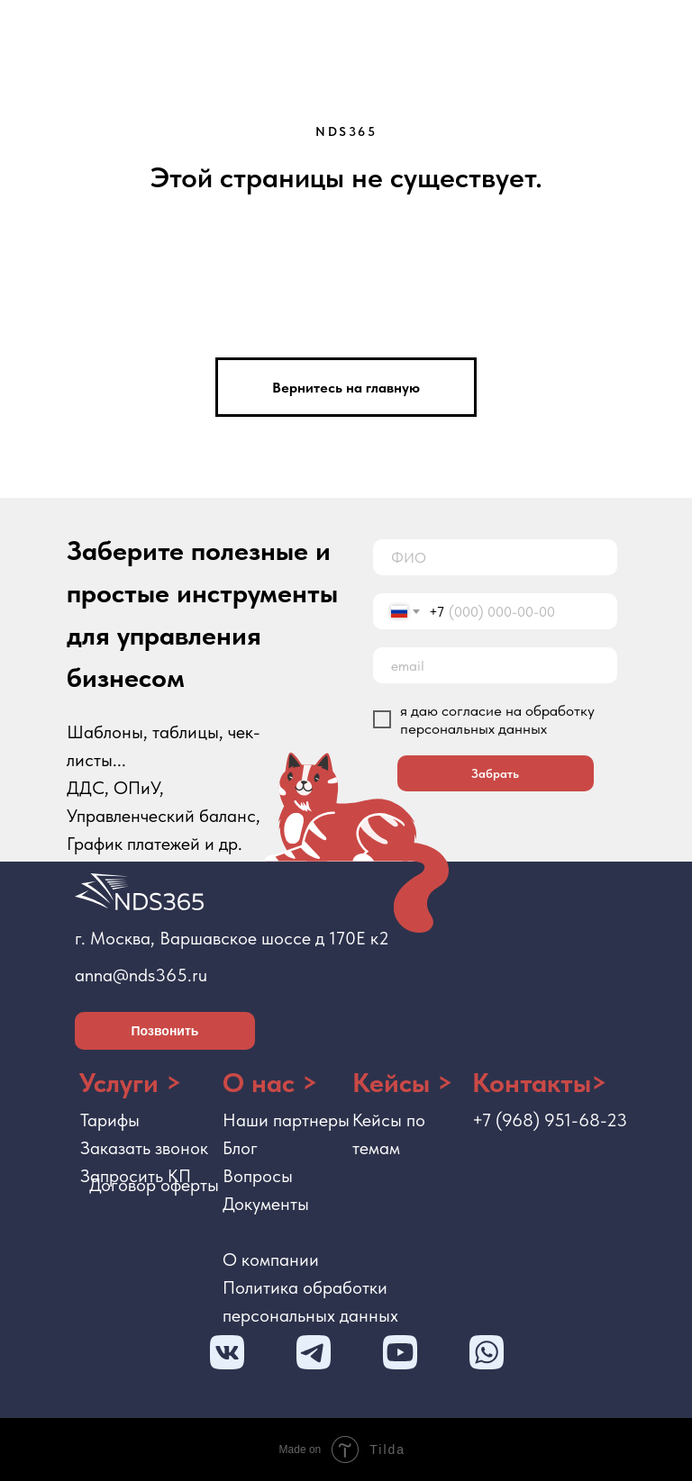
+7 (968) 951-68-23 (549, 1120)
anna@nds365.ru (141, 975)
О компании (271, 1259)
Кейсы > (402, 1082)
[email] (495, 665)
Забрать (495, 773)
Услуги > (130, 1082)
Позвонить (165, 1031)
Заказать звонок (144, 1148)
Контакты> (539, 1082)
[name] (495, 557)
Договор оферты (154, 1185)
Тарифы (110, 1120)
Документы (266, 1204)
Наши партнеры (286, 1120)
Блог (240, 1148)
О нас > (270, 1082)
